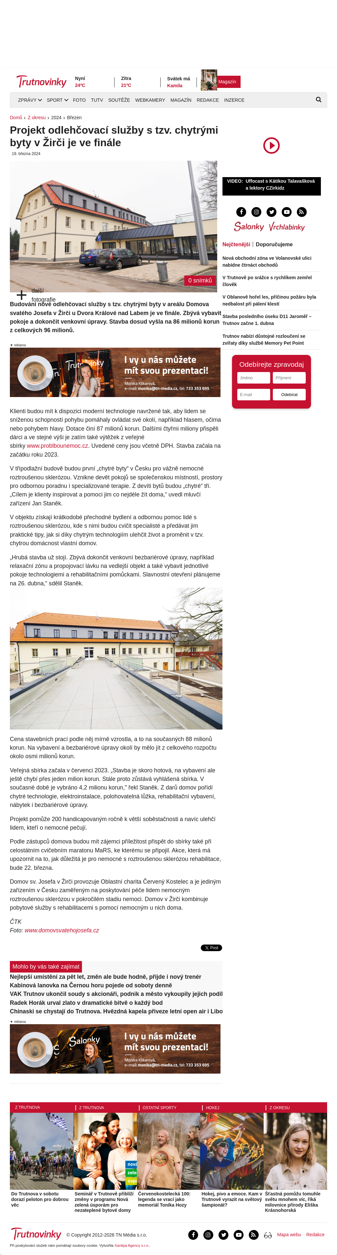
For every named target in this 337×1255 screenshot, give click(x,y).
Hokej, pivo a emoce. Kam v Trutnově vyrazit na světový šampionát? (231, 1199)
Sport (55, 100)
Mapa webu (289, 1234)
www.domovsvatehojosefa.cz (62, 930)
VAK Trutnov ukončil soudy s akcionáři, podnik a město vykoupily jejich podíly (116, 994)
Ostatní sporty (160, 1108)
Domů (16, 117)
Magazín (227, 81)
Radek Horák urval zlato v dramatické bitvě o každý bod (86, 1003)
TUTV (97, 100)
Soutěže (119, 100)
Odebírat (289, 394)
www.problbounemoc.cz (57, 445)
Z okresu (36, 117)
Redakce (208, 100)
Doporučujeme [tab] (274, 244)
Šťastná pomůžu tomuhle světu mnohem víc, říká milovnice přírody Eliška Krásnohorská (293, 1202)
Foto (79, 100)
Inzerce (234, 100)
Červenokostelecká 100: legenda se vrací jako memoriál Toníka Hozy (164, 1199)
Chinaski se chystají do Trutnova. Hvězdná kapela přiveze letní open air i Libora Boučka (116, 1011)
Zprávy (27, 100)
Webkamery (150, 100)
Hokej (212, 1108)
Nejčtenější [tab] (236, 244)
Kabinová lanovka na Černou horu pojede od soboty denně (91, 985)
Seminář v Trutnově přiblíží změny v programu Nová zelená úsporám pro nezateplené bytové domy (104, 1202)
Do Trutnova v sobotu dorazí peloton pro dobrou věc (39, 1199)
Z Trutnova (27, 1107)
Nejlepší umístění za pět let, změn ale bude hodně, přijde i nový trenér (105, 977)
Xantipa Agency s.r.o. (132, 1245)
